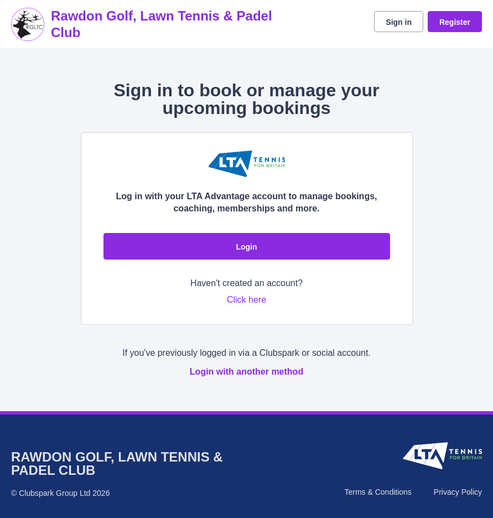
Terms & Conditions (377, 492)
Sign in (399, 22)
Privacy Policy (458, 492)
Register (454, 22)
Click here (246, 299)
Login (246, 246)
